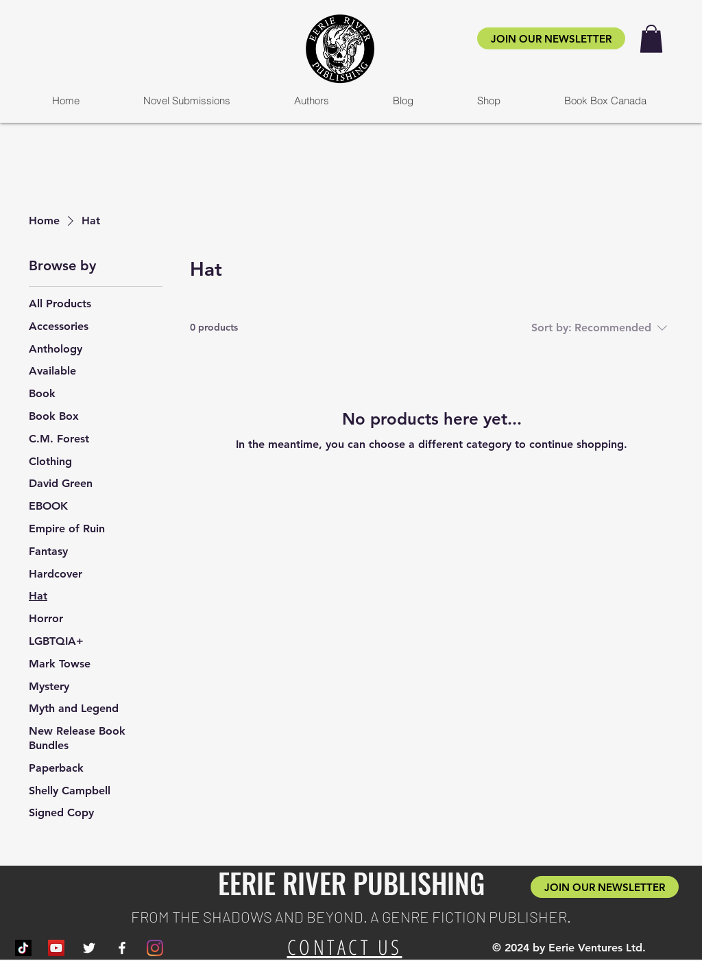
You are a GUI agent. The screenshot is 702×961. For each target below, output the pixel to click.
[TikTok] (23, 948)
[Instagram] (155, 948)
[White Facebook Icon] (122, 948)
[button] (651, 39)
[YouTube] (56, 948)
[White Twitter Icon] (89, 948)
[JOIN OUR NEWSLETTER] (551, 38)
